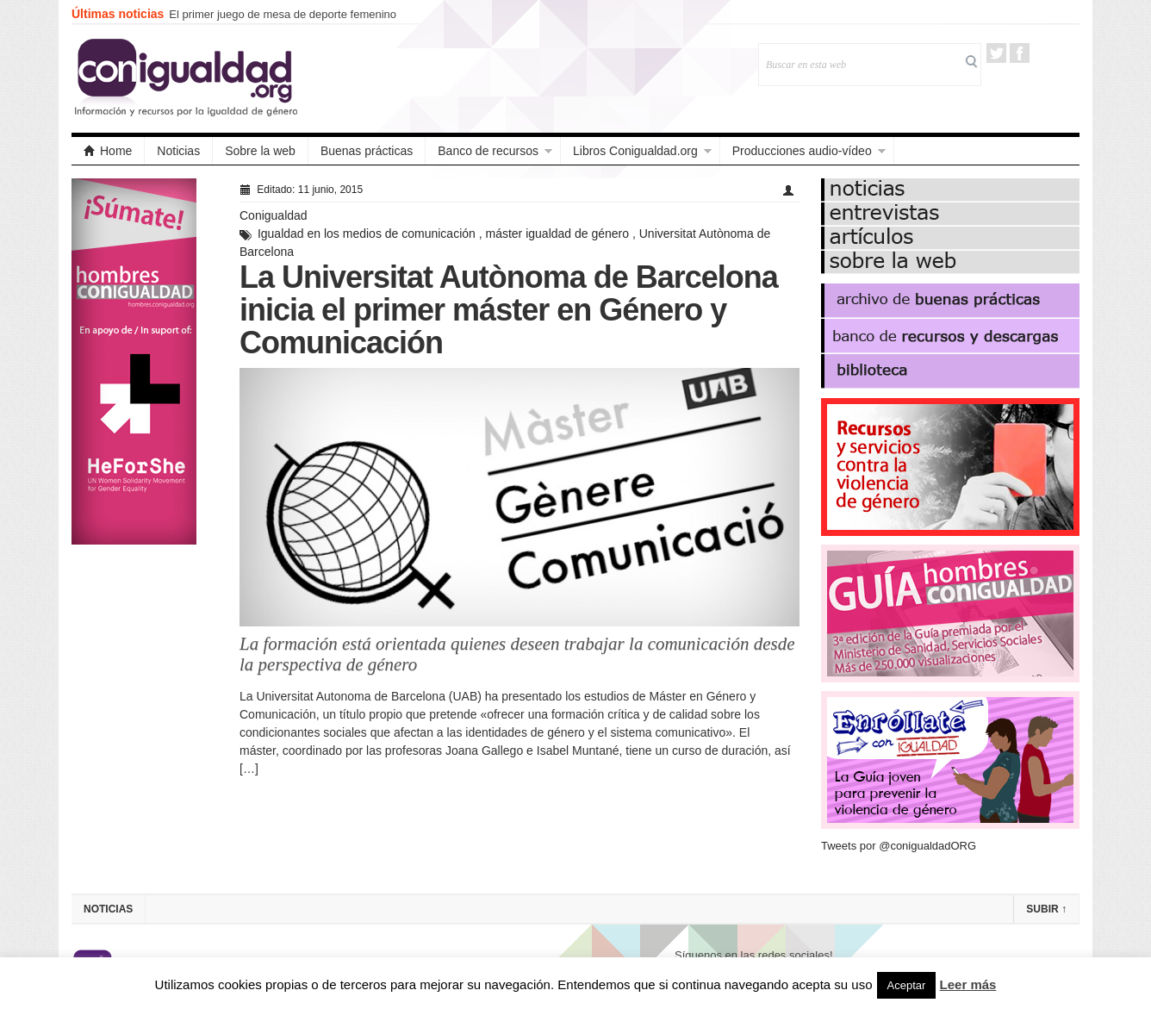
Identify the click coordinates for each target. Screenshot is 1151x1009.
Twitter (996, 53)
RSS (1043, 53)
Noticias (178, 151)
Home (108, 151)
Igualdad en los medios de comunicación (367, 233)
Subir (1046, 909)
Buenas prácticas (366, 151)
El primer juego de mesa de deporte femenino (282, 14)
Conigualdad (274, 215)
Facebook (1020, 53)
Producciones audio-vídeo (802, 151)
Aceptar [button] (906, 985)
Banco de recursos (488, 151)
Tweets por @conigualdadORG (898, 845)
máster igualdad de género (558, 233)
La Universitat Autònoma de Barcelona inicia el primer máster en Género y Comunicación (509, 309)
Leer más (968, 984)
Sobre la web (260, 151)
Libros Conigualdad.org (635, 151)
